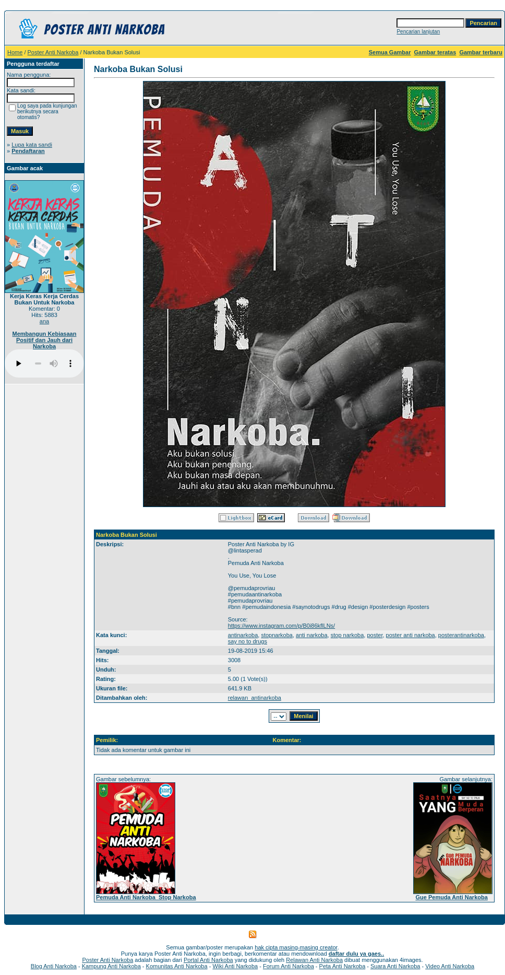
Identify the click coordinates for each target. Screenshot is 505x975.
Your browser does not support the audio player (44, 363)
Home (14, 52)
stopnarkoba (277, 635)
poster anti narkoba (410, 635)
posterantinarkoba (461, 635)
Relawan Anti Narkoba (314, 960)
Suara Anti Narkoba (395, 966)
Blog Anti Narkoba (54, 966)
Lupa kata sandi (31, 145)
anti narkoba (312, 635)
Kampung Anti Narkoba (111, 966)
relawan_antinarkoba (254, 698)
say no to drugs (247, 641)
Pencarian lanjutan (418, 31)
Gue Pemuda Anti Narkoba (451, 897)
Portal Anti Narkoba (208, 960)
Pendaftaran (28, 151)
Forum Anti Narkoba (288, 966)
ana (44, 321)
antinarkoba (243, 635)
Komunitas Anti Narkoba (177, 966)
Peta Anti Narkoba (342, 966)
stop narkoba (347, 635)
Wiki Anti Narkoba (235, 966)
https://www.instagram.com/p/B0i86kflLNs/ (281, 625)
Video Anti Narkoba (449, 966)
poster (374, 635)
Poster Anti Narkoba (53, 52)
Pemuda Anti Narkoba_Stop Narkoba (146, 897)
